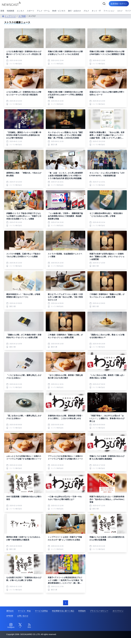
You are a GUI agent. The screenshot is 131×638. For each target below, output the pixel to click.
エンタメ (20, 11)
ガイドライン (118, 611)
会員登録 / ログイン (119, 4)
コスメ (120, 11)
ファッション (108, 11)
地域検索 (10, 11)
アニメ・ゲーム (43, 11)
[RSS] (29, 626)
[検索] (103, 3)
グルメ (86, 11)
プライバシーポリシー (99, 611)
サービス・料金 (24, 611)
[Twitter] (20, 626)
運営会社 (10, 611)
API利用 (9, 616)
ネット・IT (96, 11)
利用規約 (82, 611)
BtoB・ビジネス (58, 11)
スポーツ (30, 11)
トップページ (9, 16)
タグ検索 (22, 16)
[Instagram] (11, 626)
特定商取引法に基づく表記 (63, 611)
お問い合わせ (22, 616)
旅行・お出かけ (74, 11)
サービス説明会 (41, 611)
